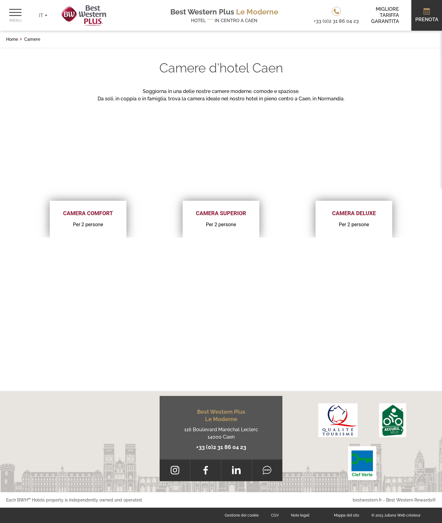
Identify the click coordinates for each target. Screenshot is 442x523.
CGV (275, 515)
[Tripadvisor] (267, 470)
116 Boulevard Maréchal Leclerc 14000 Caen (221, 433)
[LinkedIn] (236, 470)
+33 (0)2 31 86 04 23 (221, 447)
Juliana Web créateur (402, 515)
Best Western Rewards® (411, 500)
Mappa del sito (346, 515)
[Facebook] (205, 470)
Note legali (300, 515)
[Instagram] (175, 470)
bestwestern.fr (367, 500)
